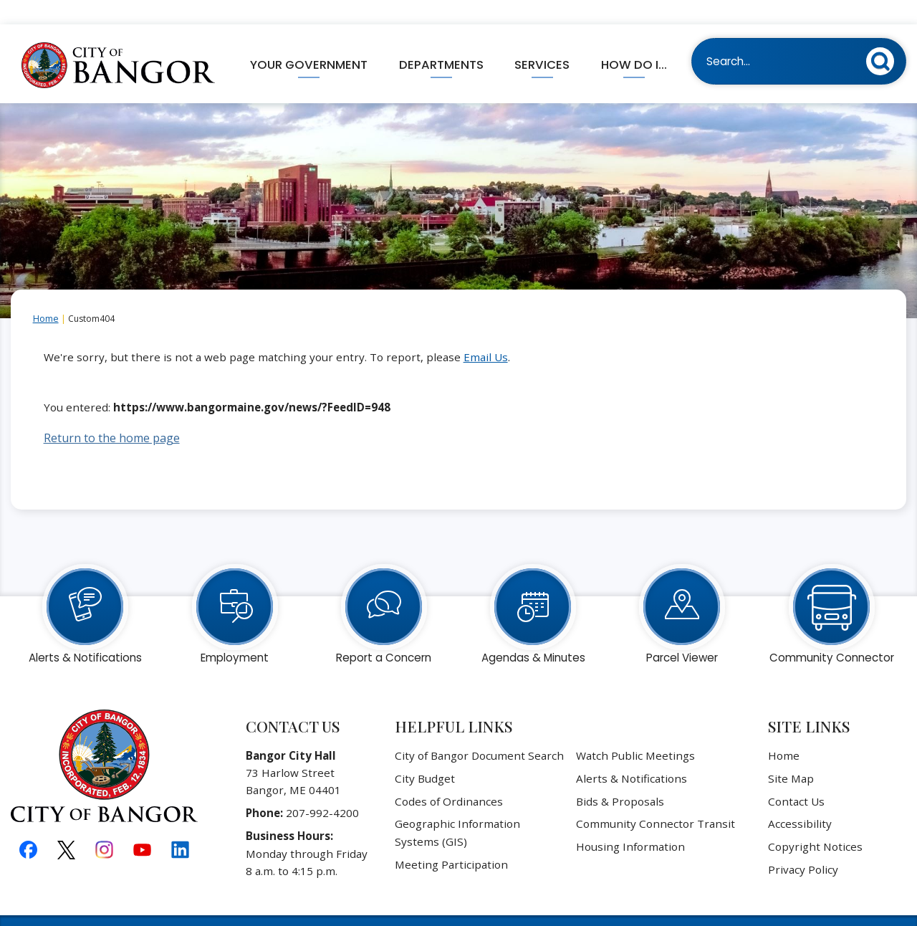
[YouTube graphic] (142, 825)
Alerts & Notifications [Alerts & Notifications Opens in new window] (631, 754)
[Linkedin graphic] (180, 825)
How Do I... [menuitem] (634, 40)
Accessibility (800, 799)
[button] (884, 34)
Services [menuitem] (542, 40)
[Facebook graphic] (28, 825)
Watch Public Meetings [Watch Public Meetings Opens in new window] (635, 731)
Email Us (486, 332)
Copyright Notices (815, 822)
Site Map (791, 754)
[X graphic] (66, 825)
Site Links (809, 702)
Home (46, 294)
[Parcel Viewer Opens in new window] (682, 582)
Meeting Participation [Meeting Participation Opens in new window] (451, 840)
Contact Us (796, 777)
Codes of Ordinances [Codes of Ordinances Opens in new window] (449, 777)
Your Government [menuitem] (309, 40)
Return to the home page (112, 413)
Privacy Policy (803, 845)
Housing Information (630, 822)
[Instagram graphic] (104, 825)
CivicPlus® (542, 907)
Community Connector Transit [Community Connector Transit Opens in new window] (655, 799)
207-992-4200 (322, 788)
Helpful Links (453, 702)
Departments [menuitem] (441, 40)
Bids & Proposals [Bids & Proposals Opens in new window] (620, 777)
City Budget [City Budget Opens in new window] (425, 754)
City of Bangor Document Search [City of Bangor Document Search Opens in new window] (479, 731)
